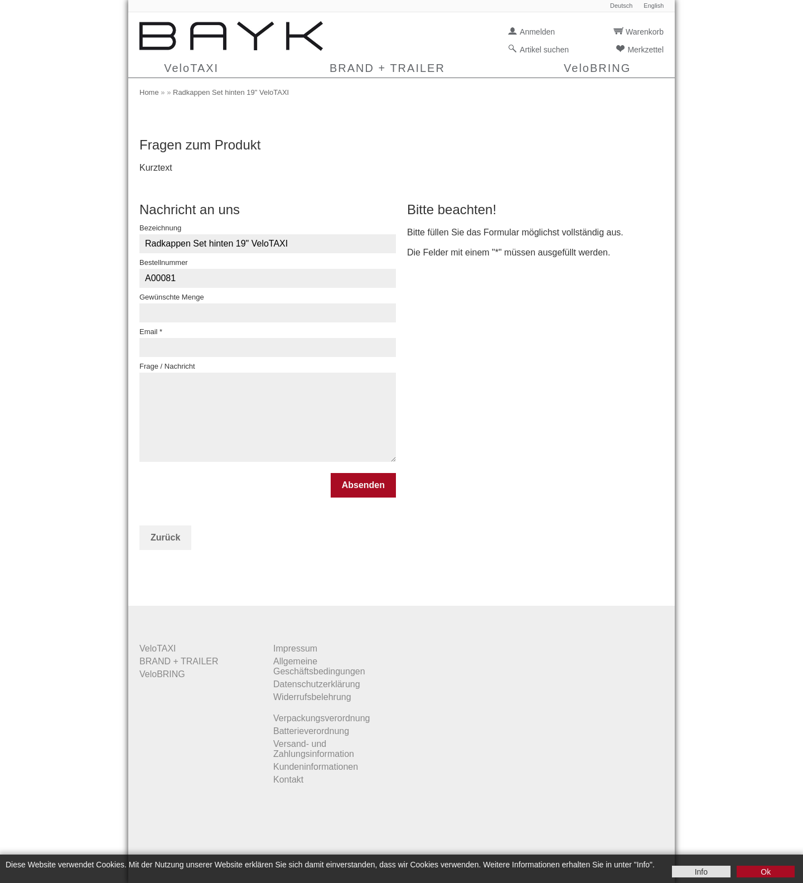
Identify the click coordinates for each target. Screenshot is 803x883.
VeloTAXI (191, 68)
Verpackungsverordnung (321, 718)
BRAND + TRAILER (387, 68)
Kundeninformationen (315, 766)
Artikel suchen (544, 49)
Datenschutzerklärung (316, 684)
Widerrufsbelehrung (312, 697)
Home (149, 92)
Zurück (165, 537)
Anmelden (537, 31)
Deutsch (621, 6)
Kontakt (288, 779)
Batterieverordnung (311, 731)
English (654, 6)
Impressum (295, 648)
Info (701, 871)
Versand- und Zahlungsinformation (313, 749)
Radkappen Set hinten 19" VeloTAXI (231, 92)
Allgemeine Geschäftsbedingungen (319, 666)
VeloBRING (597, 68)
